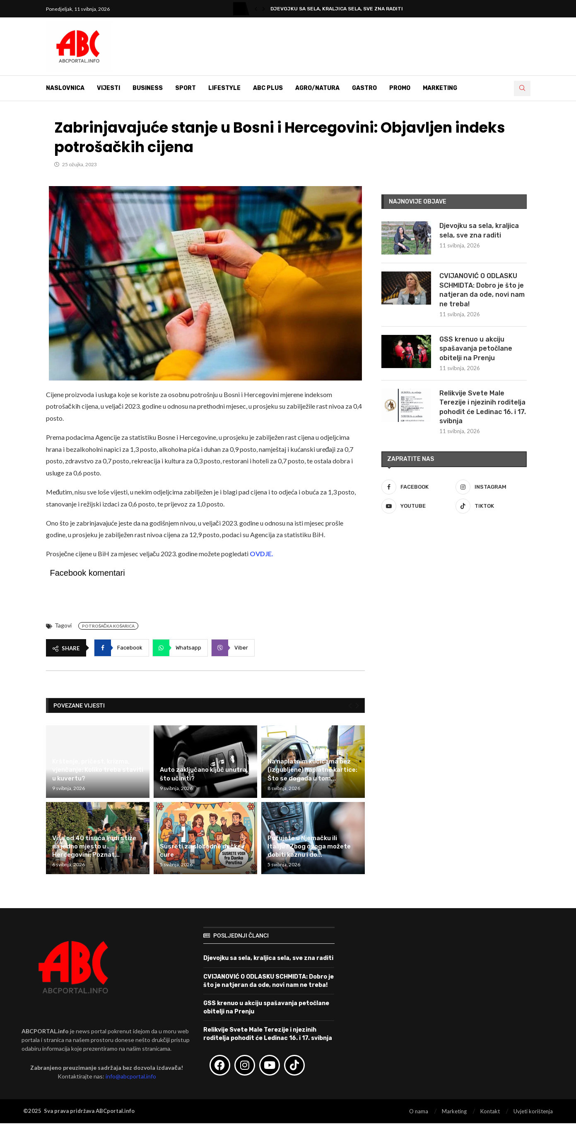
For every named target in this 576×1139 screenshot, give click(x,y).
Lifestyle (224, 88)
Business (148, 88)
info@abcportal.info (131, 1076)
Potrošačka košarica (108, 625)
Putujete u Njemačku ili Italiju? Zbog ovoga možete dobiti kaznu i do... (309, 846)
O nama (418, 1111)
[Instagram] (491, 487)
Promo (399, 88)
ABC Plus (268, 88)
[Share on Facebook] (121, 648)
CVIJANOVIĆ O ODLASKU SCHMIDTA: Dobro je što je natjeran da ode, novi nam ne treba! (482, 290)
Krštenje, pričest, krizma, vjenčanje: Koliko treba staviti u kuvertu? (97, 770)
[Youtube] (417, 506)
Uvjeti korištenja (533, 1111)
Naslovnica (65, 88)
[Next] (357, 706)
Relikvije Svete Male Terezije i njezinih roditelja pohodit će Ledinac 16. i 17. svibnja (482, 407)
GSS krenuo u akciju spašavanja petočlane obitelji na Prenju (475, 348)
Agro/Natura (317, 88)
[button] (256, 8)
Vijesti (108, 88)
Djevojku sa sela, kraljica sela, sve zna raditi (336, 9)
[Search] (522, 88)
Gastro (364, 88)
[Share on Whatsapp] (180, 648)
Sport (185, 88)
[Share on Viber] (233, 648)
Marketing (440, 88)
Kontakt (490, 1111)
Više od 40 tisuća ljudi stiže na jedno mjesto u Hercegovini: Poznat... (94, 846)
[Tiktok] (491, 506)
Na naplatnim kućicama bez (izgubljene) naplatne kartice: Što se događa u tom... (312, 770)
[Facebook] (417, 487)
